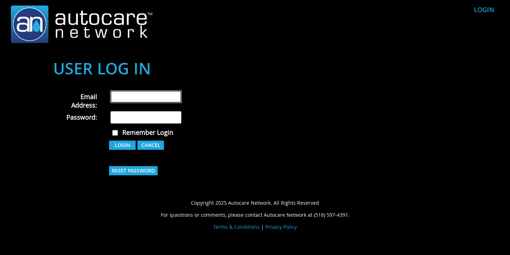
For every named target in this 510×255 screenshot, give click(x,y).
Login (484, 9)
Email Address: (84, 100)
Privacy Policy (281, 227)
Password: (81, 117)
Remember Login (147, 132)
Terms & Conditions (236, 227)
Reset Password (133, 170)
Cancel (150, 145)
